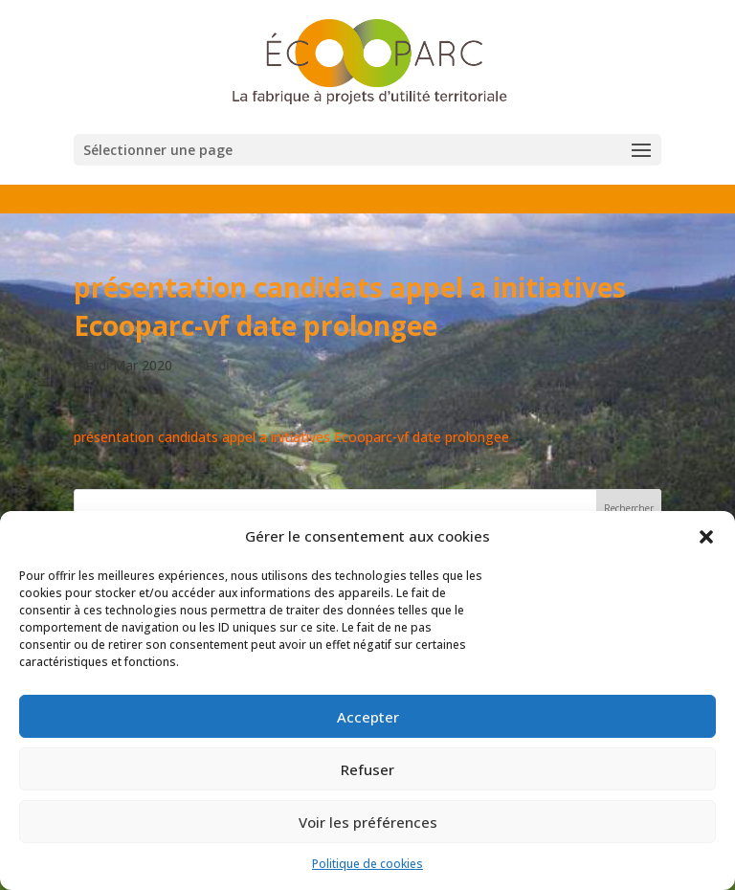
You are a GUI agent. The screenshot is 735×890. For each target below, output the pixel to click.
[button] (706, 536)
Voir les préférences (368, 822)
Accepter (368, 716)
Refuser (367, 769)
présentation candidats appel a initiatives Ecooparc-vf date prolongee (291, 437)
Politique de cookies (367, 864)
